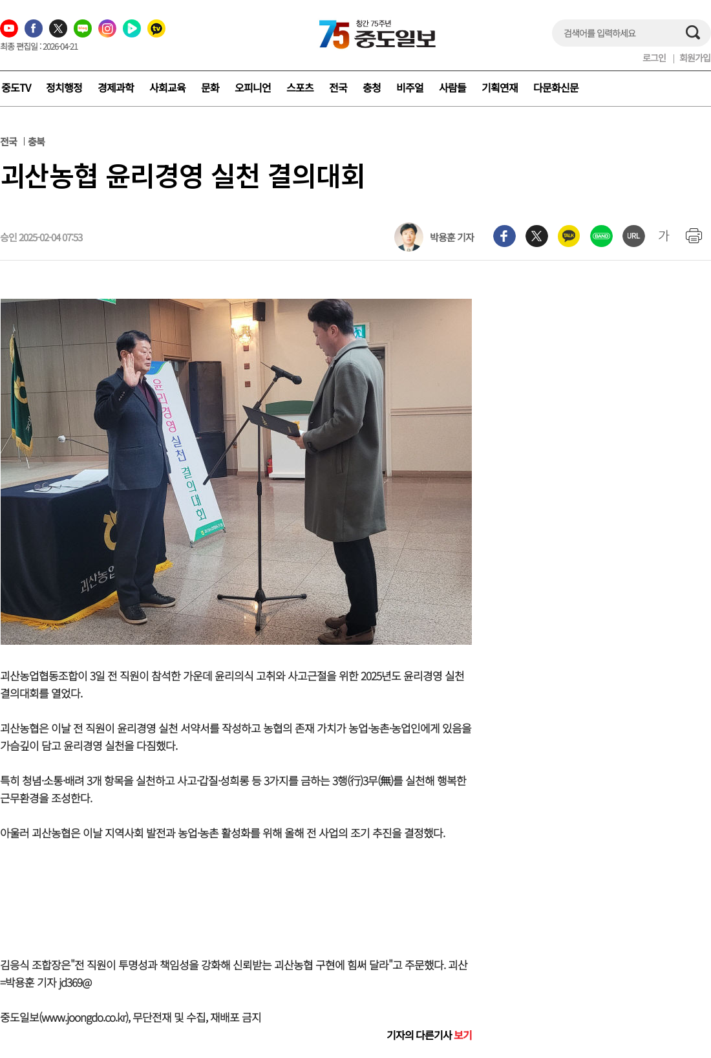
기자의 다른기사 (429, 1034)
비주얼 (409, 87)
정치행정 (64, 87)
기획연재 (500, 87)
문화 (210, 87)
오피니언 (253, 87)
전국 (338, 87)
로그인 (654, 57)
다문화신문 (555, 87)
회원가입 (694, 57)
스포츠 (299, 87)
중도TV (15, 87)
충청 (372, 87)
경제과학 (116, 87)
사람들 (452, 87)
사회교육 (167, 87)
